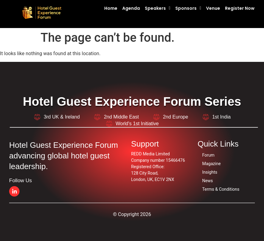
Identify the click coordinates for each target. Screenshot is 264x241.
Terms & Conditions (220, 189)
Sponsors (188, 8)
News (207, 180)
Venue (213, 8)
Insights (209, 172)
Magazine (211, 163)
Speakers (157, 8)
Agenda (131, 8)
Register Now (240, 8)
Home (110, 8)
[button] (159, 8)
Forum (208, 155)
